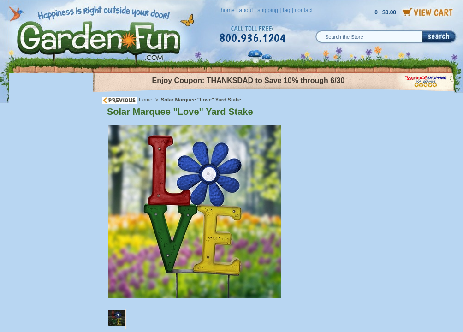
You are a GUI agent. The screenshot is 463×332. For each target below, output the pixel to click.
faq (287, 10)
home (228, 10)
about (246, 10)
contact (304, 10)
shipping (267, 10)
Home (145, 99)
